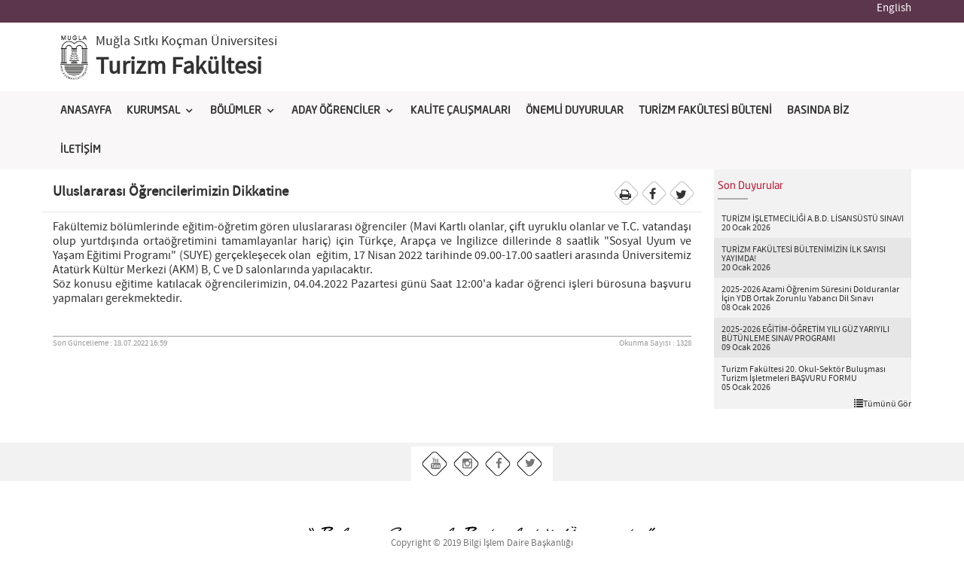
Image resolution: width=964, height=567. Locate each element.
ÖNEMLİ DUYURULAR (575, 110)
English (894, 8)
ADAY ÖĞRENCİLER (335, 110)
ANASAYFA (85, 110)
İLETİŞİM (80, 150)
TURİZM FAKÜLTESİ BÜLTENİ (705, 110)
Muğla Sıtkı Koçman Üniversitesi (186, 41)
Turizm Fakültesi (179, 67)
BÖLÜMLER (235, 110)
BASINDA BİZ (818, 110)
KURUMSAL (153, 110)
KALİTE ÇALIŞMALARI (460, 110)
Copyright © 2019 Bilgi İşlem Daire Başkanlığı (482, 543)
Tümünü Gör (882, 403)
